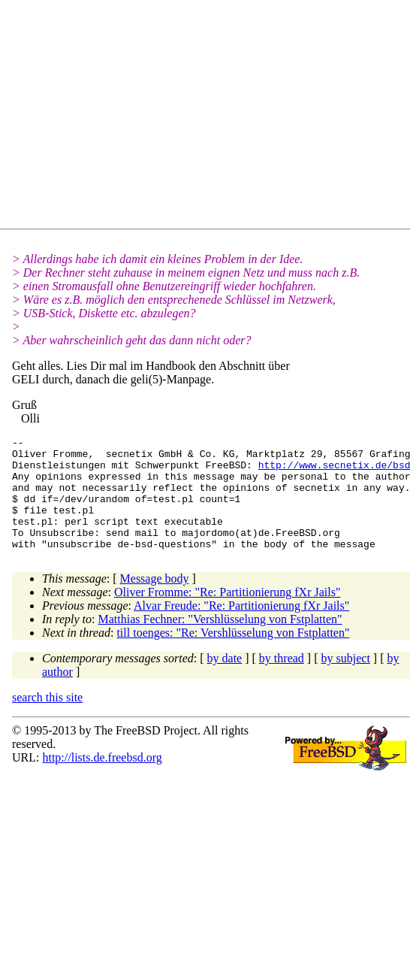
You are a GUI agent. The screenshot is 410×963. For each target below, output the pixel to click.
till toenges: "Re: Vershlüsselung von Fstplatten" (232, 655)
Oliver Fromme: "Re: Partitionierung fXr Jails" (227, 614)
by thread (281, 680)
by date (225, 680)
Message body (154, 601)
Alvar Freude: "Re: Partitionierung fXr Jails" (241, 628)
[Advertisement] (147, 117)
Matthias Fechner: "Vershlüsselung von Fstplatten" (220, 641)
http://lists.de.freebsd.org (101, 780)
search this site (47, 719)
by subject (345, 680)
